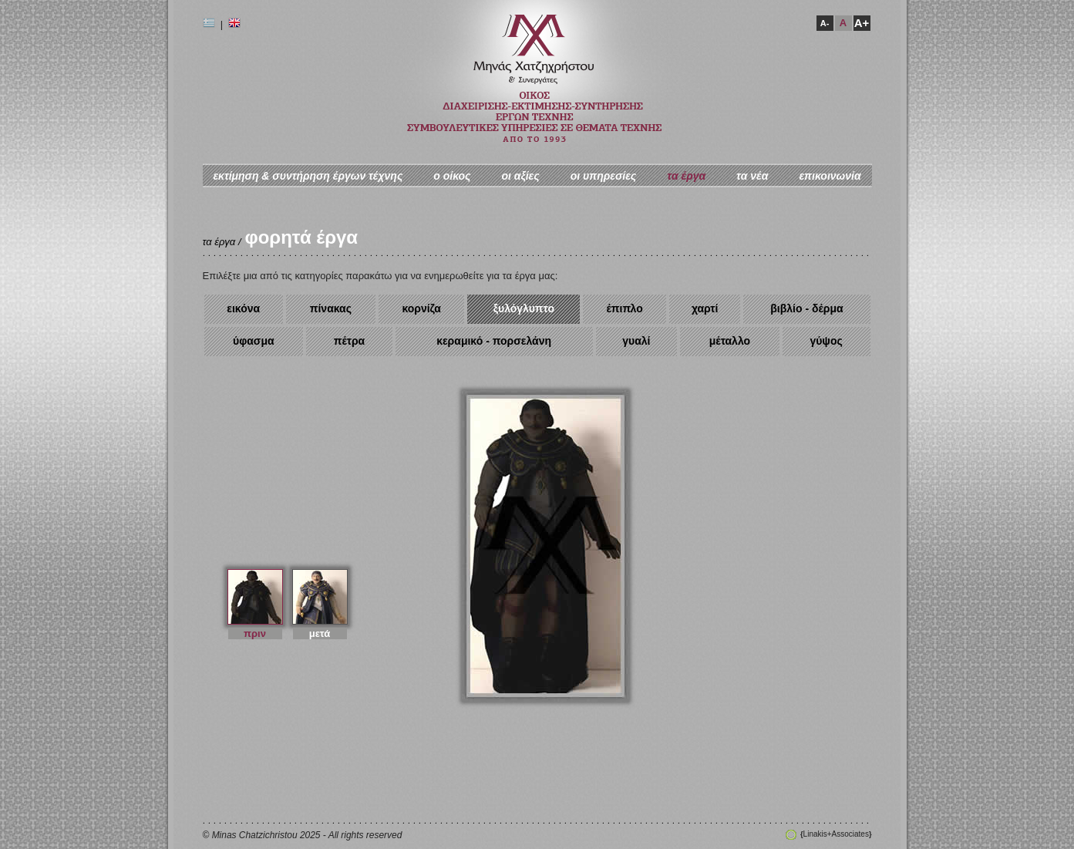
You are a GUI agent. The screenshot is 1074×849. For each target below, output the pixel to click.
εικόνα (243, 308)
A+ (862, 22)
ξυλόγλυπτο (523, 308)
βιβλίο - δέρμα (806, 308)
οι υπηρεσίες (604, 176)
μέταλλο (729, 341)
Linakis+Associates (835, 834)
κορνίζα (421, 308)
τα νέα (752, 176)
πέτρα (349, 341)
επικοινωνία (829, 176)
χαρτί (705, 308)
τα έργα (686, 176)
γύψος (826, 341)
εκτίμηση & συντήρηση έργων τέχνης (307, 176)
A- (825, 23)
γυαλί (636, 341)
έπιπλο (625, 308)
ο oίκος (451, 176)
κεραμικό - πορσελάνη (493, 341)
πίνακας (331, 308)
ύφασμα (253, 341)
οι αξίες (520, 176)
